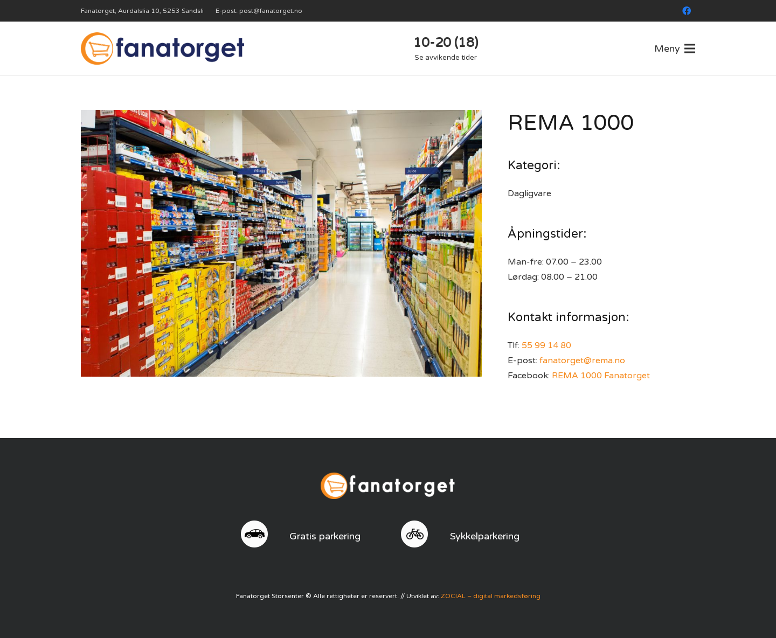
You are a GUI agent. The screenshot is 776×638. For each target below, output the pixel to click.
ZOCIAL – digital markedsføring (491, 596)
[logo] (162, 48)
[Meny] (674, 48)
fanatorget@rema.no (582, 360)
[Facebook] (686, 10)
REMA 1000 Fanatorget (601, 375)
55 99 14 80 (546, 345)
